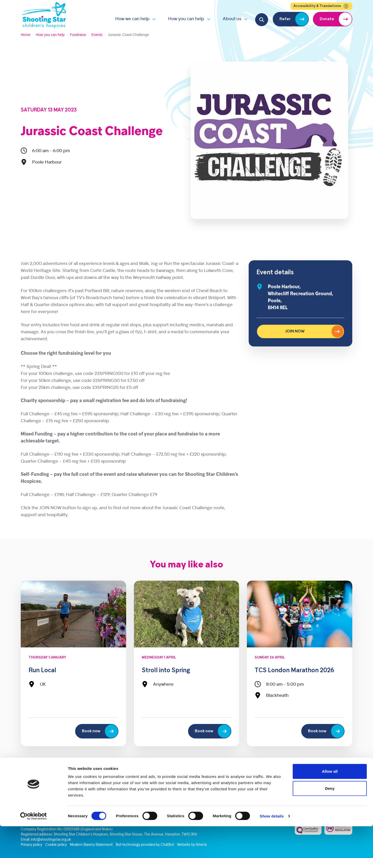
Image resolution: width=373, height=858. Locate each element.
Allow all (330, 803)
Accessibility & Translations (321, 6)
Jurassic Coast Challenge (92, 132)
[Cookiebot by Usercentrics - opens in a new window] (33, 848)
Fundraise (78, 35)
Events (97, 35)
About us (232, 19)
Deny (330, 820)
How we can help (132, 19)
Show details (272, 848)
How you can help (186, 19)
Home (25, 35)
